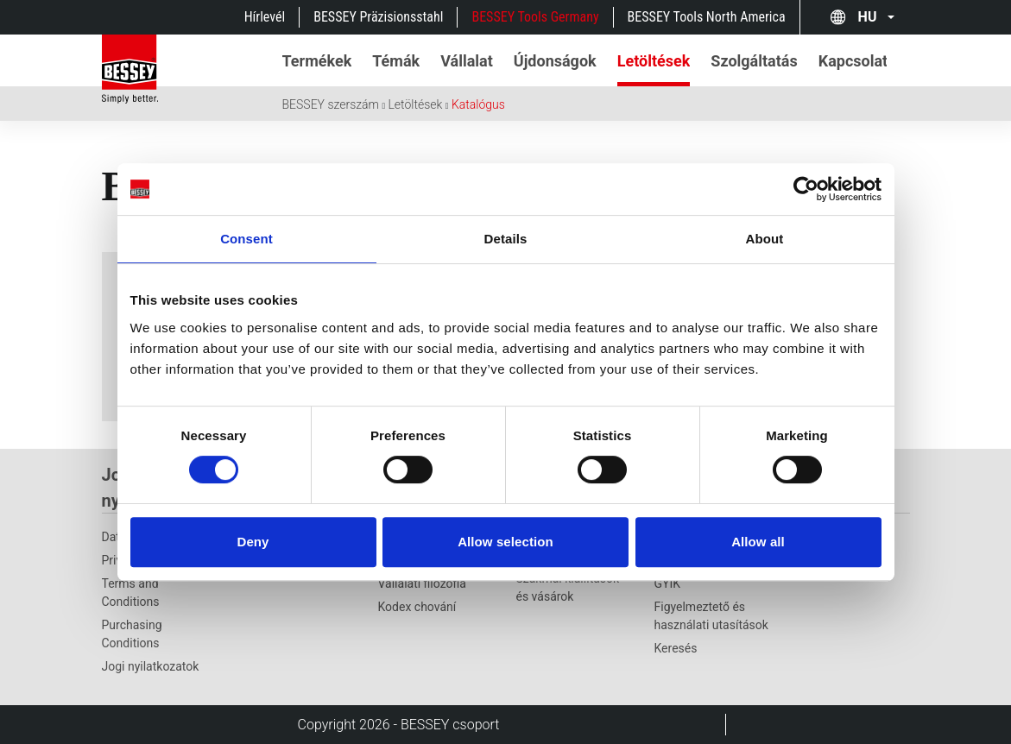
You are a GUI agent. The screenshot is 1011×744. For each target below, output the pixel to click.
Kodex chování (417, 607)
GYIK (667, 583)
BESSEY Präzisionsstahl (378, 17)
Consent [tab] (246, 238)
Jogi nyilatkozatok (150, 666)
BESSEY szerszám (330, 104)
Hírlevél (265, 17)
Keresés (676, 648)
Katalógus (478, 104)
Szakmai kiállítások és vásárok (568, 587)
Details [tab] (506, 238)
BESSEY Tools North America (707, 17)
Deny (253, 541)
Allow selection (505, 541)
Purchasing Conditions (132, 634)
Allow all (758, 541)
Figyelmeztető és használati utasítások (711, 616)
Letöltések (415, 104)
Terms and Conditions (131, 592)
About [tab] (765, 238)
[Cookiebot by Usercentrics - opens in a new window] (805, 189)
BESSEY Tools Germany (534, 17)
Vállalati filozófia (422, 583)
